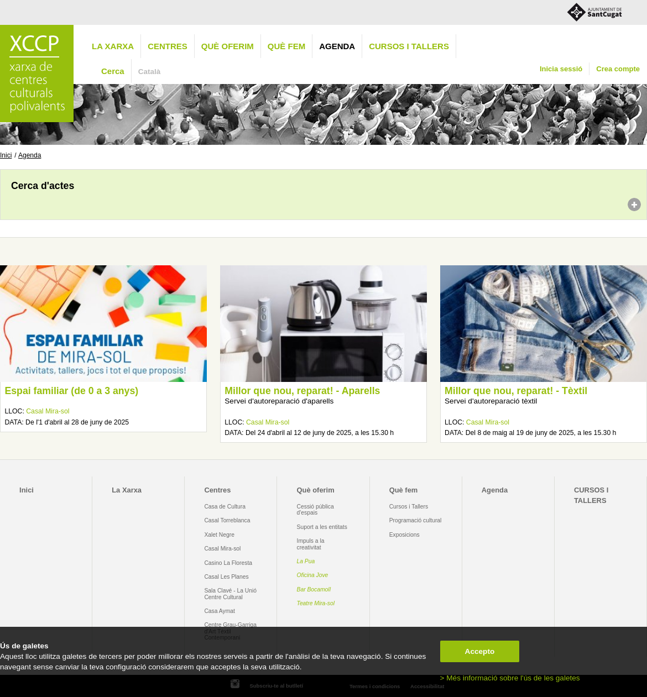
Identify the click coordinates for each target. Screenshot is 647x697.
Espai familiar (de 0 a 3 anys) (71, 390)
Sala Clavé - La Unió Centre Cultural (230, 594)
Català (149, 71)
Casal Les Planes (226, 577)
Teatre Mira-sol (316, 603)
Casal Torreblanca (227, 520)
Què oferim (227, 46)
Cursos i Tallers (408, 507)
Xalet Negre (219, 535)
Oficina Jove (312, 575)
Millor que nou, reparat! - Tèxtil (516, 390)
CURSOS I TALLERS (409, 46)
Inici (6, 155)
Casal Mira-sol (47, 411)
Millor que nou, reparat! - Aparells (302, 390)
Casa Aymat (219, 611)
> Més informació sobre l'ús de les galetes (510, 678)
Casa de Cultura (225, 507)
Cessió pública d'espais (315, 510)
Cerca (112, 71)
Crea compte (618, 69)
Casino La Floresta (228, 563)
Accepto (480, 651)
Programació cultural (415, 520)
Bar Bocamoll (314, 589)
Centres (167, 46)
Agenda (337, 46)
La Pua (306, 561)
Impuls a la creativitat (311, 544)
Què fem (286, 46)
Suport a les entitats (322, 527)
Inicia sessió (561, 69)
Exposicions (404, 535)
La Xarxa (113, 46)
